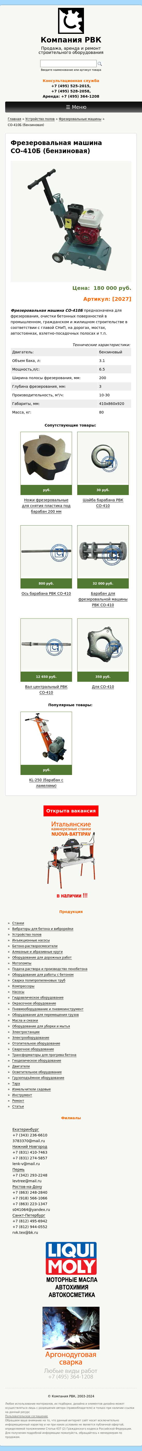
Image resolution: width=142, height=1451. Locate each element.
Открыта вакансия (71, 811)
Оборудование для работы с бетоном (43, 975)
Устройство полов (26, 934)
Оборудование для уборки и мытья (41, 1026)
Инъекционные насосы (31, 940)
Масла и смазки (25, 1020)
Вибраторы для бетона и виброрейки (42, 929)
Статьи (18, 1106)
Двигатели (21, 1066)
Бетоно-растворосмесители (35, 946)
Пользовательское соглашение (26, 1416)
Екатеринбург (25, 1129)
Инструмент (22, 1095)
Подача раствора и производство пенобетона (49, 969)
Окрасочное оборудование (34, 1003)
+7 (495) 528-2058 (70, 91)
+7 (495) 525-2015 (70, 86)
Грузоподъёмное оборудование (38, 1078)
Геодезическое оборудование (36, 1060)
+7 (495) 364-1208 (79, 96)
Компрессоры (23, 986)
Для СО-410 (103, 687)
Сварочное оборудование (33, 1049)
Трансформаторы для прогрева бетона (44, 1055)
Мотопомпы (21, 963)
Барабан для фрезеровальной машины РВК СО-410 (103, 599)
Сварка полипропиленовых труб (38, 980)
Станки (18, 923)
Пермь (18, 1169)
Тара (16, 1083)
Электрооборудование (30, 1038)
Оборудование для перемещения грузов (45, 1015)
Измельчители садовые (31, 1089)
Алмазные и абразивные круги (37, 952)
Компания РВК (71, 40)
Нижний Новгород (29, 1146)
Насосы (18, 992)
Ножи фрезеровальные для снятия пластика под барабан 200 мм (46, 506)
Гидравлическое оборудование (37, 997)
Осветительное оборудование (37, 1072)
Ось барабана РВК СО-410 (46, 593)
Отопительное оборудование (36, 1043)
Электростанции (25, 1032)
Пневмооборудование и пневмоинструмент (47, 1009)
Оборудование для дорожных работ (42, 957)
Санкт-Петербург (28, 1215)
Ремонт (18, 1101)
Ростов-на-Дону (27, 1187)
